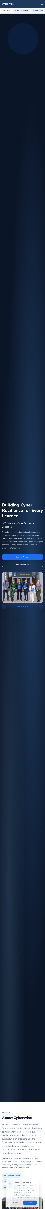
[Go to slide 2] (21, 606)
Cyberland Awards (21, 11)
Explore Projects (22, 557)
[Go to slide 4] (25, 606)
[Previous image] (4, 607)
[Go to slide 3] (23, 606)
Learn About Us (22, 564)
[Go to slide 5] (27, 606)
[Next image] (41, 607)
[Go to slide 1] (18, 606)
